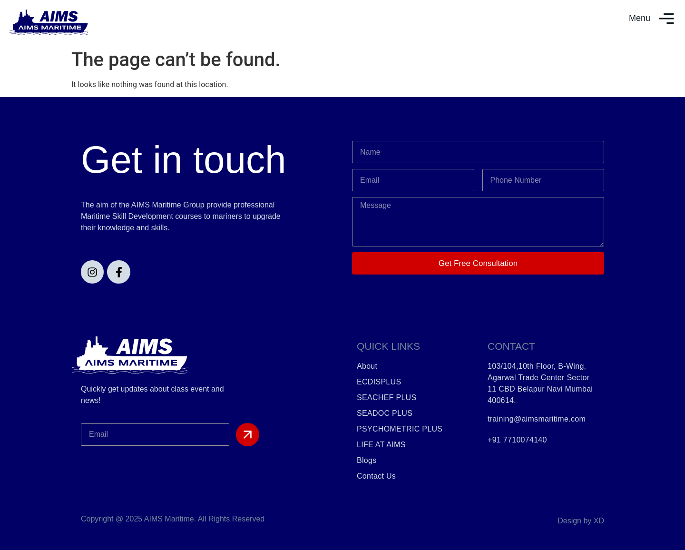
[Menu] (666, 19)
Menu (639, 18)
